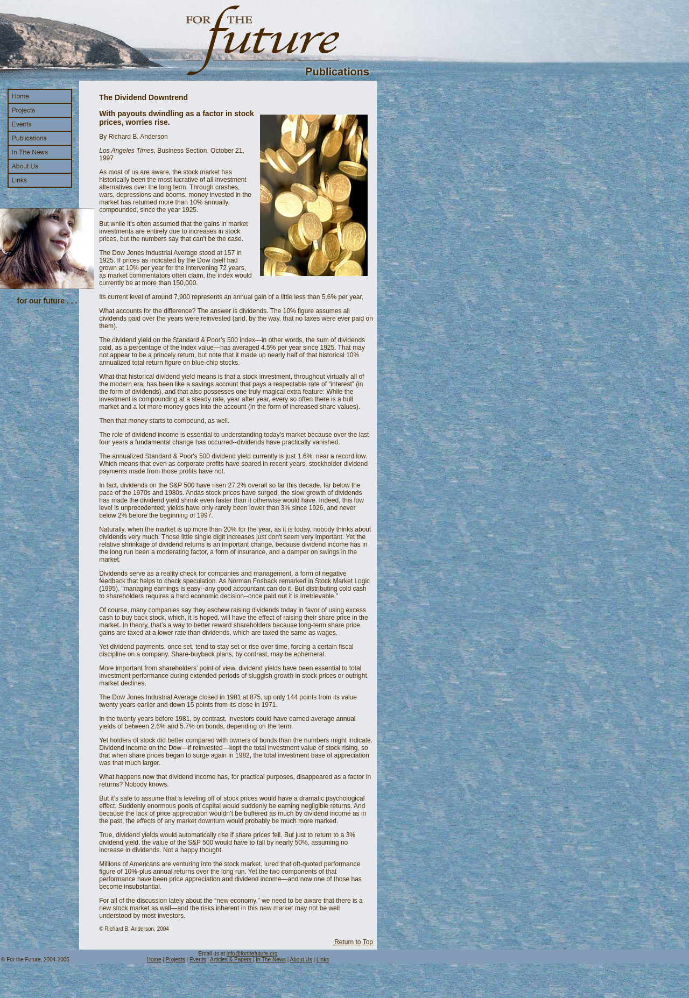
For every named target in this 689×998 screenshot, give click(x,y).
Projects (175, 959)
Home (154, 959)
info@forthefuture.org (252, 954)
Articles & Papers (231, 959)
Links (323, 959)
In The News (271, 959)
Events (197, 959)
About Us (301, 959)
